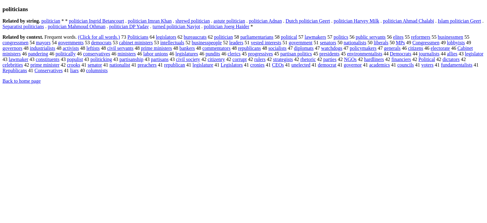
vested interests (266, 42)
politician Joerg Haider (226, 26)
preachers (147, 65)
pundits (213, 53)
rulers (260, 59)
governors (12, 48)
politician (50, 21)
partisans (160, 59)
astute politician (229, 21)
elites (398, 37)
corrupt (239, 59)
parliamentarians (257, 37)
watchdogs (331, 48)
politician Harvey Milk (356, 21)
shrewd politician (192, 21)
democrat (327, 65)
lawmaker (18, 59)
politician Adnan (265, 21)
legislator (474, 53)
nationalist (119, 65)
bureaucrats (195, 37)
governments (71, 42)
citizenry (216, 59)
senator (95, 65)
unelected (300, 65)
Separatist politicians (23, 26)
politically (66, 53)
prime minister (45, 65)
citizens (415, 48)
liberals (381, 42)
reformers (420, 37)
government (300, 42)
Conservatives (48, 70)
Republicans (14, 70)
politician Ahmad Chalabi (408, 21)
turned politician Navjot (176, 26)
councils (405, 65)
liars (74, 70)
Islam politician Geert (459, 21)
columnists (96, 70)
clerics (234, 53)
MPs (400, 42)
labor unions (155, 53)
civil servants (120, 48)
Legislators (232, 65)
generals (392, 48)
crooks (73, 65)
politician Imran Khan (150, 21)
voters (427, 65)
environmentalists (364, 53)
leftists (93, 48)
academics (379, 65)
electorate (440, 48)
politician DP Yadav (129, 26)
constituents (47, 59)
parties (330, 59)
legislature (203, 65)
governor (353, 65)
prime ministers (156, 48)
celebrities (12, 65)
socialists (277, 48)
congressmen (15, 42)
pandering (38, 53)
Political (426, 59)
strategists (283, 59)
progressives (260, 53)
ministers (127, 53)
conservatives (96, 53)
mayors (43, 42)
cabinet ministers (136, 42)
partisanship (131, 59)
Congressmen (425, 42)
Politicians (137, 37)
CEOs (278, 65)
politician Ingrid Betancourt (96, 21)
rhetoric (308, 59)
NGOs (350, 59)
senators (328, 42)
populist (75, 59)
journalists (429, 53)
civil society (188, 59)
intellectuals (172, 42)
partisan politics (296, 53)
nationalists (355, 42)
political (289, 37)
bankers (187, 48)
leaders (236, 42)
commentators (217, 48)
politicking (101, 59)
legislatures (186, 53)
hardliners (374, 59)
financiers (401, 59)
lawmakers (315, 37)
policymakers (363, 48)
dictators (451, 59)
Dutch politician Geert (307, 21)
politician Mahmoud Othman (77, 26)
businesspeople (207, 42)
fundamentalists (456, 65)
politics (341, 37)
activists (71, 48)
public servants (370, 37)
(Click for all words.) (99, 37)
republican (174, 65)
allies (452, 53)
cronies (257, 65)
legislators (166, 37)
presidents (329, 53)
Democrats (400, 53)
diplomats (304, 48)
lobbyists (456, 42)
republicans (249, 48)
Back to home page (21, 81)
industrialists (42, 48)
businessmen (450, 37)
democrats (101, 42)
